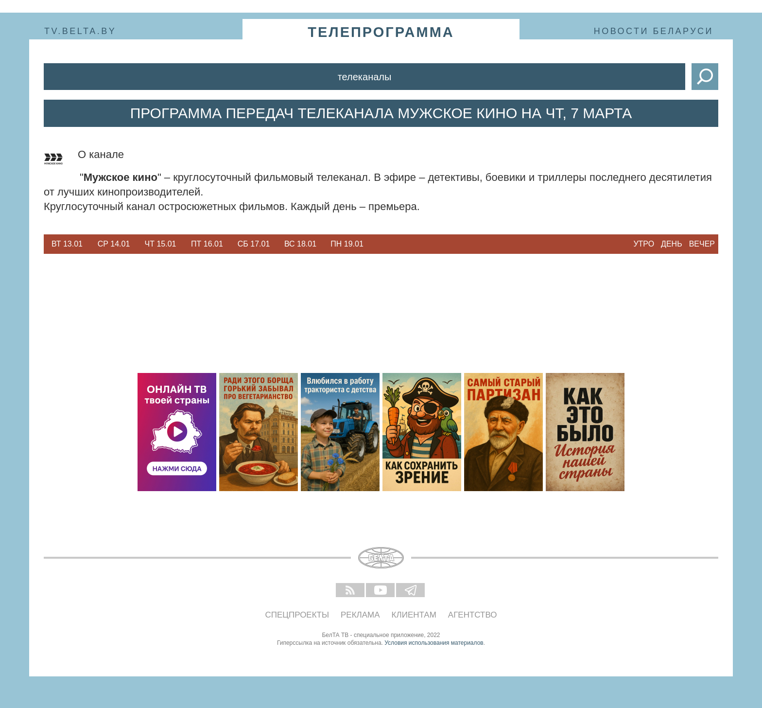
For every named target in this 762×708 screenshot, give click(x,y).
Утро (643, 244)
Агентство (472, 615)
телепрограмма (381, 32)
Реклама (360, 615)
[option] (67, 244)
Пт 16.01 (207, 244)
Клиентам (414, 615)
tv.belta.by (80, 31)
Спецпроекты (297, 615)
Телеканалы (365, 76)
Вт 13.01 (67, 244)
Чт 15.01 (160, 244)
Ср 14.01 (114, 244)
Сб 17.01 (254, 244)
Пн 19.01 (347, 244)
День (671, 244)
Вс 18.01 (300, 244)
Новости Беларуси (653, 31)
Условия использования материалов (433, 642)
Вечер (702, 244)
